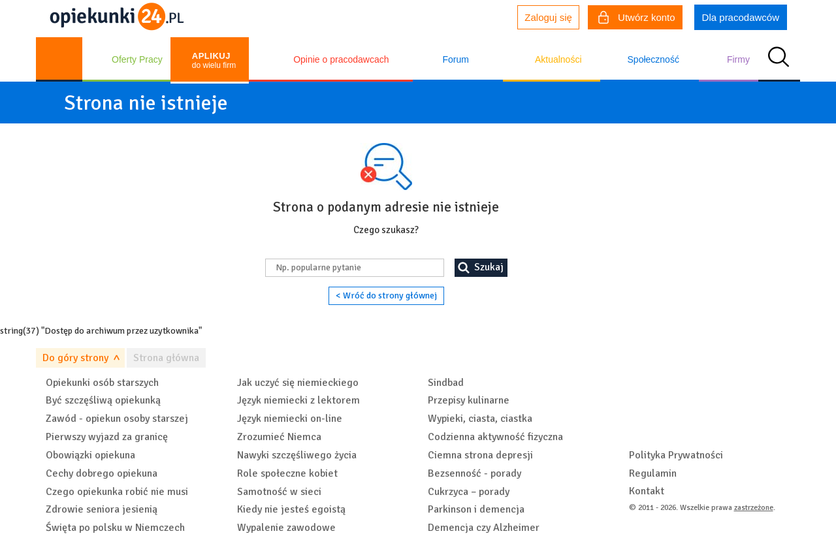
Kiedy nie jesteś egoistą (291, 509)
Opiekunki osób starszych (102, 382)
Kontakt (646, 491)
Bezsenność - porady (474, 473)
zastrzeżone (753, 508)
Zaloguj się (548, 17)
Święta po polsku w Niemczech (115, 527)
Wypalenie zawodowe (286, 527)
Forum (455, 59)
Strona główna (166, 357)
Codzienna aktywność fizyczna (495, 436)
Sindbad (446, 382)
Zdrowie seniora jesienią (101, 509)
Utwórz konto (636, 19)
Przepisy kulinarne (468, 400)
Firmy (738, 59)
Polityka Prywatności (676, 455)
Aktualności (558, 59)
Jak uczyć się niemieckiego (298, 382)
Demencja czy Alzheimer (483, 527)
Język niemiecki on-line (289, 418)
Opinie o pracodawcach (341, 59)
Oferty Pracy (137, 59)
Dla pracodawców (740, 17)
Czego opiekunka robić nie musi (117, 491)
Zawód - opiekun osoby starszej (117, 418)
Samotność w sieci (279, 491)
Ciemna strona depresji (480, 455)
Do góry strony (75, 357)
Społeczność (653, 59)
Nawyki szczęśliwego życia (297, 455)
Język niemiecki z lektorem (298, 400)
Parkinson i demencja (476, 509)
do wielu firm (214, 60)
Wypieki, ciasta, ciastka (480, 418)
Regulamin (653, 473)
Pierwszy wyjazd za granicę (107, 436)
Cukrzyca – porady (468, 491)
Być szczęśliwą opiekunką (103, 400)
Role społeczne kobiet (287, 473)
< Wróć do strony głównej (386, 295)
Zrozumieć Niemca (279, 436)
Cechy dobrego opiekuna (101, 473)
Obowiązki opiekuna (90, 455)
